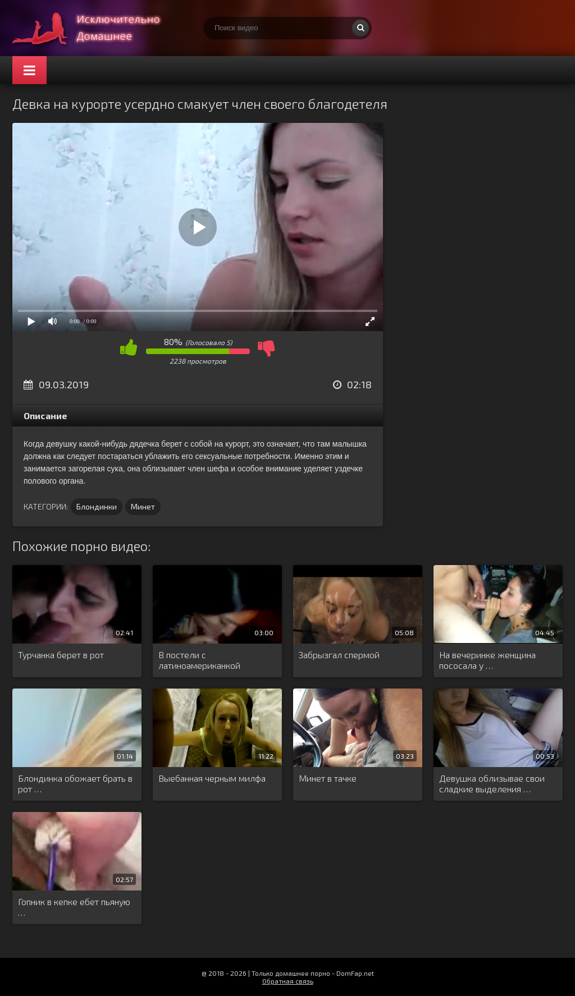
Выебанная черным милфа (212, 778)
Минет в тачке (328, 778)
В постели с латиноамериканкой (199, 660)
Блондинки (96, 506)
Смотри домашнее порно (96, 28)
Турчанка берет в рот (61, 654)
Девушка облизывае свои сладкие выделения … (492, 783)
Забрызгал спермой (339, 654)
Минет (143, 506)
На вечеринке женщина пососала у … (487, 660)
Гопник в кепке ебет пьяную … (74, 906)
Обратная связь (287, 981)
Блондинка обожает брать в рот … (75, 783)
